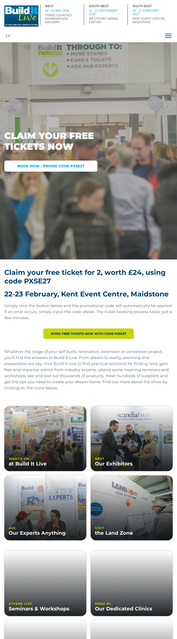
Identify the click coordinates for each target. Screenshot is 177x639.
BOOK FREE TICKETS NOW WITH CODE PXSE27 (88, 334)
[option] (88, 150)
